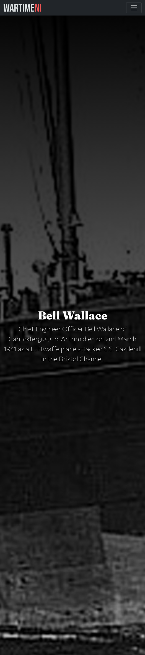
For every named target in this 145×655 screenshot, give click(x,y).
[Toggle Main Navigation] (134, 7)
